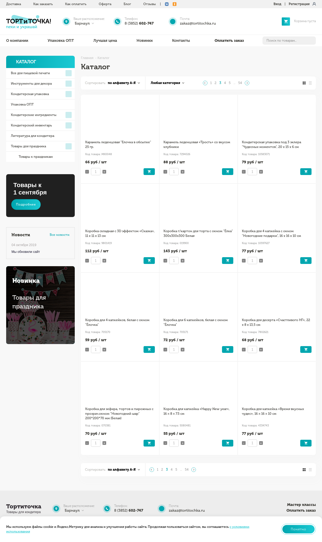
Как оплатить (75, 4)
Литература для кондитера (32, 136)
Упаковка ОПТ (61, 40)
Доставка (13, 4)
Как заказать (43, 4)
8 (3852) (139, 23)
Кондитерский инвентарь (41, 125)
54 (240, 83)
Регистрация (299, 4)
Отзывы (149, 4)
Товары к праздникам (32, 157)
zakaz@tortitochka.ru (198, 23)
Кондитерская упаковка (41, 94)
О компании (17, 40)
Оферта (105, 4)
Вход (277, 4)
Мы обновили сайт (26, 251)
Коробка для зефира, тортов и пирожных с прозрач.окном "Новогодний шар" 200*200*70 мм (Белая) (119, 413)
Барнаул (82, 23)
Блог (127, 4)
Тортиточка (23, 506)
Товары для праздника (41, 146)
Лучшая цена (105, 40)
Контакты (181, 40)
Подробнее (26, 204)
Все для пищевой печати (41, 73)
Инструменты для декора (41, 84)
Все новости (59, 235)
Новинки (145, 40)
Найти (312, 40)
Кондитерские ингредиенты (41, 115)
